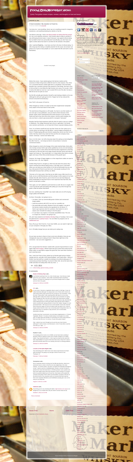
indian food (80, 291)
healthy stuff (80, 280)
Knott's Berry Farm (82, 307)
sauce (78, 392)
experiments (80, 238)
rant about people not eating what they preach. (59, 34)
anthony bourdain (81, 141)
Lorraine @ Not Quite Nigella (41, 348)
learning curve (80, 311)
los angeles (80, 319)
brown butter (80, 169)
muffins (79, 337)
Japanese (79, 297)
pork (78, 365)
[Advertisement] (51, 404)
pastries (79, 353)
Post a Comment (35, 396)
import (78, 289)
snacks (79, 402)
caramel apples (81, 179)
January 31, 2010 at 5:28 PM (40, 343)
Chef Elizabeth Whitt (82, 80)
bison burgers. (40, 248)
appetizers (79, 143)
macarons (79, 325)
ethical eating (36, 267)
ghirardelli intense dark (83, 270)
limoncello (79, 313)
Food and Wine (81, 250)
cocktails (79, 197)
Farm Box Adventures (82, 240)
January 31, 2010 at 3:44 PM (40, 327)
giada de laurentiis (81, 272)
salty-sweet (80, 384)
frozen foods (80, 262)
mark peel (79, 327)
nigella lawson (80, 341)
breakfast (79, 167)
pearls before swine (82, 357)
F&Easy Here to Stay (97, 106)
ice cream (79, 286)
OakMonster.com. (34, 220)
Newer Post (33, 410)
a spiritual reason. (44, 218)
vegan (78, 438)
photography (80, 359)
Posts (80, 59)
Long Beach (80, 317)
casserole (79, 181)
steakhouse (80, 408)
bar (78, 151)
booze (78, 161)
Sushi (78, 412)
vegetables (80, 440)
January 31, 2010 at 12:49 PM (40, 283)
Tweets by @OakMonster (83, 53)
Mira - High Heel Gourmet (81, 104)
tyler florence (80, 432)
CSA (78, 207)
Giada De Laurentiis (82, 92)
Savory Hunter (80, 120)
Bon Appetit (80, 159)
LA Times (79, 309)
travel (78, 424)
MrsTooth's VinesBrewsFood (81, 107)
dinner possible (81, 218)
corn (78, 203)
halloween (79, 278)
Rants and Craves (81, 116)
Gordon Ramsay (81, 274)
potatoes (79, 369)
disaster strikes (81, 220)
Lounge (79, 321)
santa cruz (79, 390)
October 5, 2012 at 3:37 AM (40, 392)
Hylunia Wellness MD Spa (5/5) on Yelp (97, 88)
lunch (78, 323)
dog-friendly (80, 222)
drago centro (80, 226)
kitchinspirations (81, 303)
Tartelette (79, 122)
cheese (79, 185)
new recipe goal (81, 339)
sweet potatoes (81, 414)
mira (78, 335)
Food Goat (80, 88)
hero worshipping (81, 282)
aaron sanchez (81, 137)
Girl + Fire (79, 94)
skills (78, 400)
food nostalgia (80, 256)
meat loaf (79, 329)
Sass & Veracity (81, 118)
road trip (79, 380)
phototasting (80, 361)
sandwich (79, 388)
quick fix (79, 371)
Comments (81, 62)
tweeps (79, 430)
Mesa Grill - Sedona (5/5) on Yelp (97, 91)
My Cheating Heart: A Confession (97, 111)
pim (78, 363)
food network (80, 254)
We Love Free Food (97, 108)
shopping (79, 398)
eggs (78, 228)
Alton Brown (80, 78)
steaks (78, 410)
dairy (78, 212)
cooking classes (81, 201)
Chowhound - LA (81, 84)
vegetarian (79, 442)
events (78, 236)
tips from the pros (81, 418)
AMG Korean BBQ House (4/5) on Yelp (97, 98)
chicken (79, 189)
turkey (78, 428)
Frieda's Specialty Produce (84, 260)
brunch (79, 171)
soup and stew (80, 406)
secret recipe (80, 396)
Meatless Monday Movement (81, 101)
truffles (78, 426)
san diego (79, 386)
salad (78, 382)
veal (78, 436)
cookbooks (80, 199)
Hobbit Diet (80, 284)
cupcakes (79, 209)
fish (78, 246)
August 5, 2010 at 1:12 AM (39, 381)
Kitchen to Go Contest (97, 117)
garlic (78, 266)
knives (78, 305)
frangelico (79, 258)
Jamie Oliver (80, 96)
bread (78, 165)
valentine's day (81, 434)
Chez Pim (79, 82)
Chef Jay (79, 187)
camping (79, 177)
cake (78, 175)
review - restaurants (82, 378)
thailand (79, 416)
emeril (78, 232)
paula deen (80, 355)
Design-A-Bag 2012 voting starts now (97, 114)
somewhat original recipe (83, 404)
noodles (79, 345)
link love (79, 315)
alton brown (80, 139)
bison (78, 157)
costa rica (79, 205)
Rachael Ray (80, 114)
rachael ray (80, 374)
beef (78, 153)
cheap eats (80, 183)
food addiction (80, 248)
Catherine (35, 386)
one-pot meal (80, 349)
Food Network (80, 90)
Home (51, 410)
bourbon (79, 163)
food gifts (79, 252)
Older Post (69, 410)
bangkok (79, 149)
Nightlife (79, 343)
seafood (79, 394)
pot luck (79, 367)
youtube (51, 267)
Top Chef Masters (81, 420)
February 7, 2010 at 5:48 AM (40, 356)
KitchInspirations (81, 98)
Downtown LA (80, 224)
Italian (78, 293)
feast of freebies (81, 242)
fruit (78, 264)
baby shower (80, 145)
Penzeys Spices (81, 112)
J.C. (34, 288)
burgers (79, 173)
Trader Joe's (80, 422)
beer (78, 155)
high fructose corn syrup (61, 388)
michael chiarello (81, 333)
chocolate (79, 193)
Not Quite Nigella (81, 110)
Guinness (79, 276)
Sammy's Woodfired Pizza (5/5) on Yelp (97, 84)
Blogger (76, 455)
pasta (78, 351)
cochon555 (80, 195)
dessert (79, 214)
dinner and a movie (82, 216)
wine (78, 446)
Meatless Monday (50, 217)
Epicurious (79, 86)
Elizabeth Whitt (81, 230)
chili (78, 191)
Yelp (78, 124)
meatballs (79, 331)
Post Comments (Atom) (42, 414)
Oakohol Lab (80, 347)
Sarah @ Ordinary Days (39, 274)
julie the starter (81, 299)
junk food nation (81, 301)
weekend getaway (81, 444)
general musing (44, 267)
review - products (81, 376)
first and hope (80, 244)
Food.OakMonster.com (50, 10)
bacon (78, 147)
